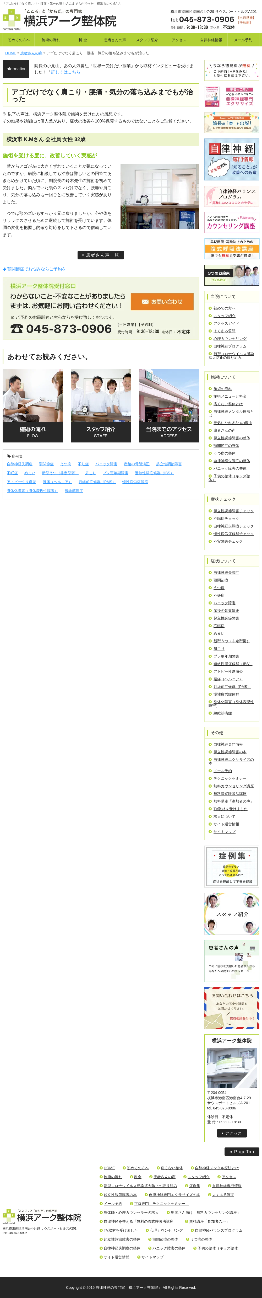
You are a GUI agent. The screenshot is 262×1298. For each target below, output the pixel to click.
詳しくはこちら (65, 72)
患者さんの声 (115, 40)
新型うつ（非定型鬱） (60, 473)
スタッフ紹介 (147, 40)
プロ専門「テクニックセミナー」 (159, 1203)
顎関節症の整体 (224, 446)
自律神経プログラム (228, 346)
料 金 (83, 40)
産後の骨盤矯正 (137, 464)
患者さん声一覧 (101, 255)
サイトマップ (222, 832)
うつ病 (65, 464)
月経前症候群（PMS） (97, 482)
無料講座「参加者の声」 (231, 801)
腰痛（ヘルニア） (57, 482)
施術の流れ (51, 40)
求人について (222, 816)
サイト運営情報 (224, 824)
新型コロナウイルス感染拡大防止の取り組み (231, 356)
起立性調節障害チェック (231, 511)
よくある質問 (222, 331)
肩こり (90, 473)
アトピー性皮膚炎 (21, 482)
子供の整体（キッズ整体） (229, 478)
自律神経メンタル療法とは (231, 413)
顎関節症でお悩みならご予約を (34, 269)
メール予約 (243, 40)
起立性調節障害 (169, 464)
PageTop (242, 1152)
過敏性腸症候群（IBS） (154, 473)
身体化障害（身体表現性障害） (32, 491)
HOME (107, 1168)
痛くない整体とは (226, 404)
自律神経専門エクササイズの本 (172, 1195)
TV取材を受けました (228, 809)
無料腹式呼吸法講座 (228, 794)
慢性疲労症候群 (135, 482)
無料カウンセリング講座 (231, 786)
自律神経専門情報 (226, 744)
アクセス (179, 40)
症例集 (15, 456)
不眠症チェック (224, 518)
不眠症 (12, 473)
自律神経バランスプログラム (217, 1230)
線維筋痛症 (74, 491)
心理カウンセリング (228, 338)
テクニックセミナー (228, 778)
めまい (29, 473)
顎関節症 (46, 464)
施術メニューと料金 (228, 396)
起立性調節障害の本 (228, 752)
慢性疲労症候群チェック (231, 534)
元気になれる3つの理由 (230, 423)
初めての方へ (19, 40)
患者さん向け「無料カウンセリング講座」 (204, 1212)
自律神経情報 (211, 40)
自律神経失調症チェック (231, 526)
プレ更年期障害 (115, 473)
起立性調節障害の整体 (229, 438)
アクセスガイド (224, 323)
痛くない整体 (170, 1168)
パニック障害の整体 (228, 468)
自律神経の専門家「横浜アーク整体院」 (129, 1287)
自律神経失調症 (19, 464)
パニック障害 (106, 464)
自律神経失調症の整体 (229, 461)
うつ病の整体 (222, 453)
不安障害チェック (226, 541)
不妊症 (83, 464)
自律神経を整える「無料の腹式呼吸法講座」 (138, 1221)
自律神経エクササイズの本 (231, 761)
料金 (135, 1177)
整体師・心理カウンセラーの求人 (129, 1212)
